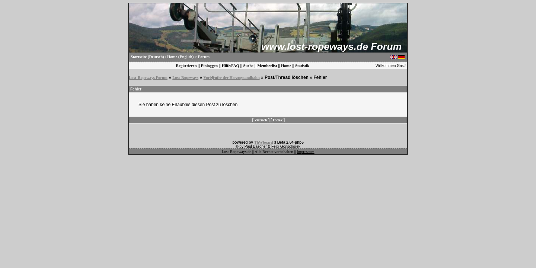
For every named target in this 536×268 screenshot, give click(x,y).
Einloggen (209, 66)
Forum (204, 57)
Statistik (302, 66)
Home (286, 66)
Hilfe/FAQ (230, 66)
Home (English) (180, 57)
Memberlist (267, 66)
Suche (248, 66)
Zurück (261, 120)
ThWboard (263, 142)
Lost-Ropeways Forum (148, 78)
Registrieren (186, 66)
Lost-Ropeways (185, 78)
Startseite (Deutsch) (147, 57)
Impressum (305, 152)
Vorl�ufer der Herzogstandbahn (231, 78)
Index (278, 120)
